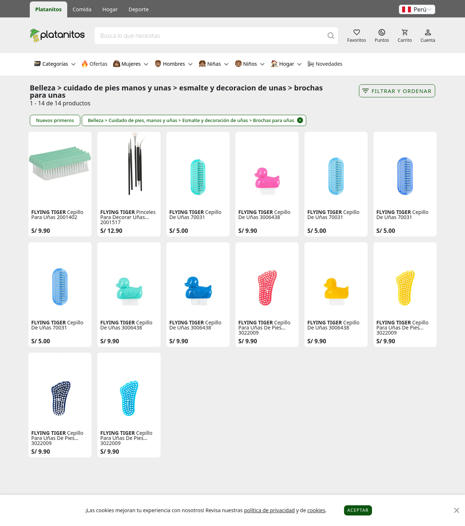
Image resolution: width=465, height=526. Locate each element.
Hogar (110, 9)
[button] (417, 9)
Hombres (173, 64)
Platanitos (48, 9)
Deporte (139, 9)
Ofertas (94, 64)
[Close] (457, 510)
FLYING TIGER (48, 212)
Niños (249, 64)
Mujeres (130, 64)
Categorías (55, 64)
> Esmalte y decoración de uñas (213, 120)
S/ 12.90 (111, 231)
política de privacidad (269, 510)
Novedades (324, 64)
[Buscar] (331, 35)
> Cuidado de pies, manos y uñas (141, 120)
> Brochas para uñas (271, 120)
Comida (82, 9)
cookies (316, 510)
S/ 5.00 (178, 231)
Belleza (96, 120)
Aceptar (358, 510)
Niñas (214, 64)
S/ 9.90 (40, 231)
